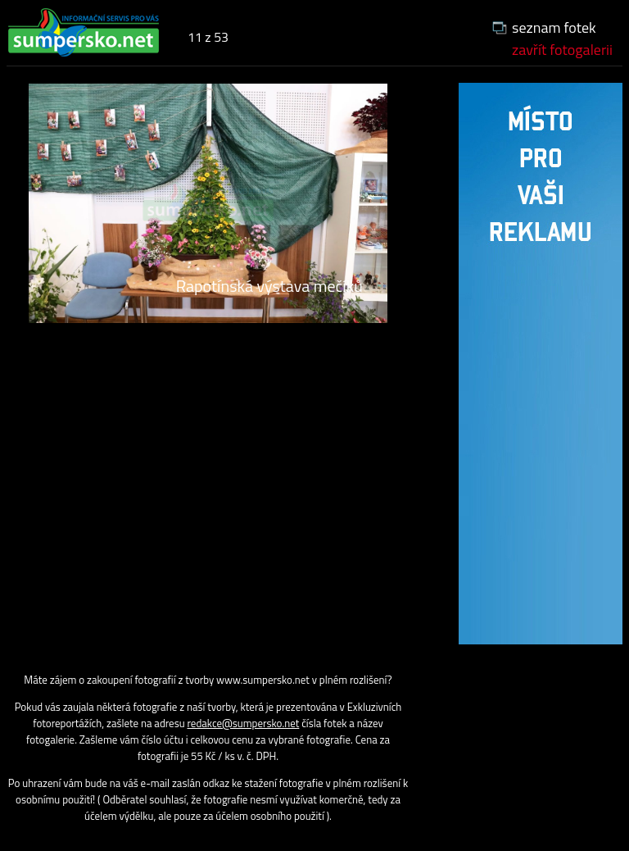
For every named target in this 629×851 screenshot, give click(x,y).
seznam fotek (554, 27)
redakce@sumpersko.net (244, 723)
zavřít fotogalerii (562, 50)
